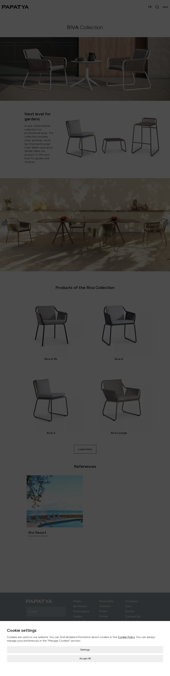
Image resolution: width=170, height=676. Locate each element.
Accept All (85, 658)
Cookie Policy (126, 637)
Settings (85, 649)
